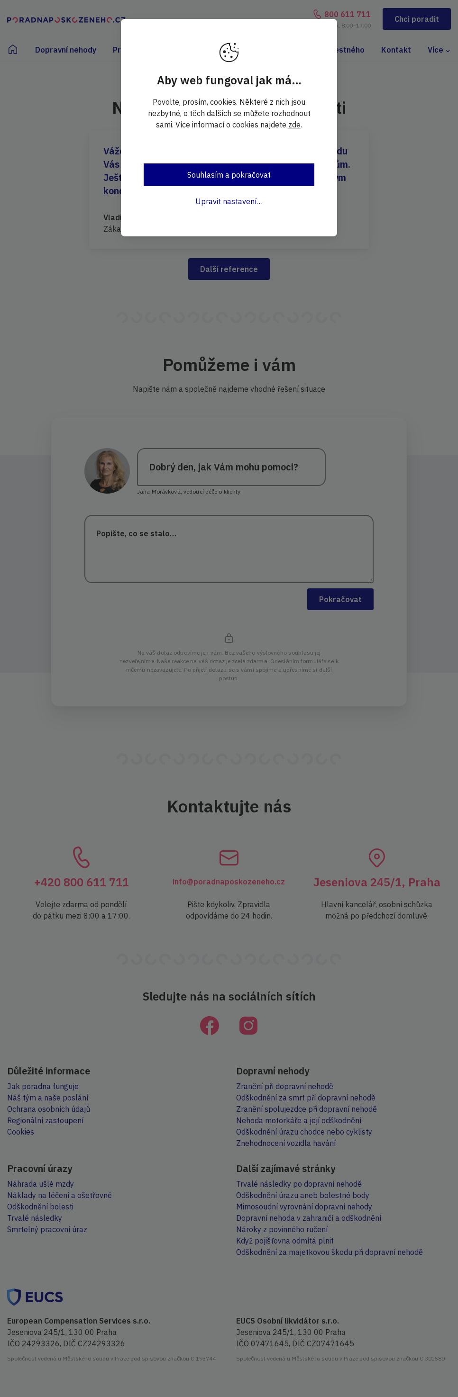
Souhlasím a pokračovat (229, 175)
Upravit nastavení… (229, 201)
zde (294, 124)
